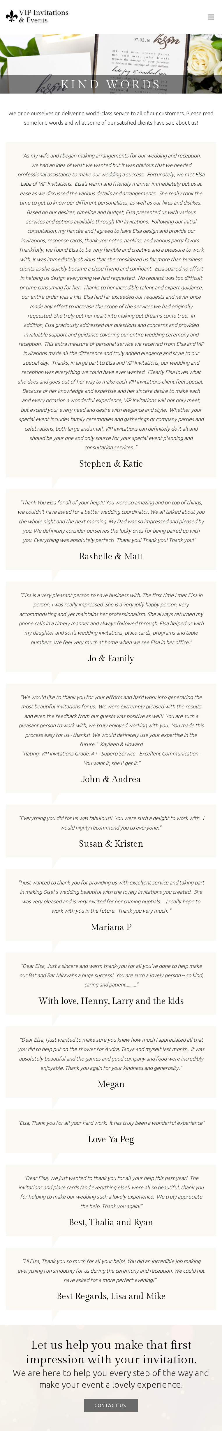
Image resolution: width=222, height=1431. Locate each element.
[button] (111, 1405)
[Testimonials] (111, 309)
